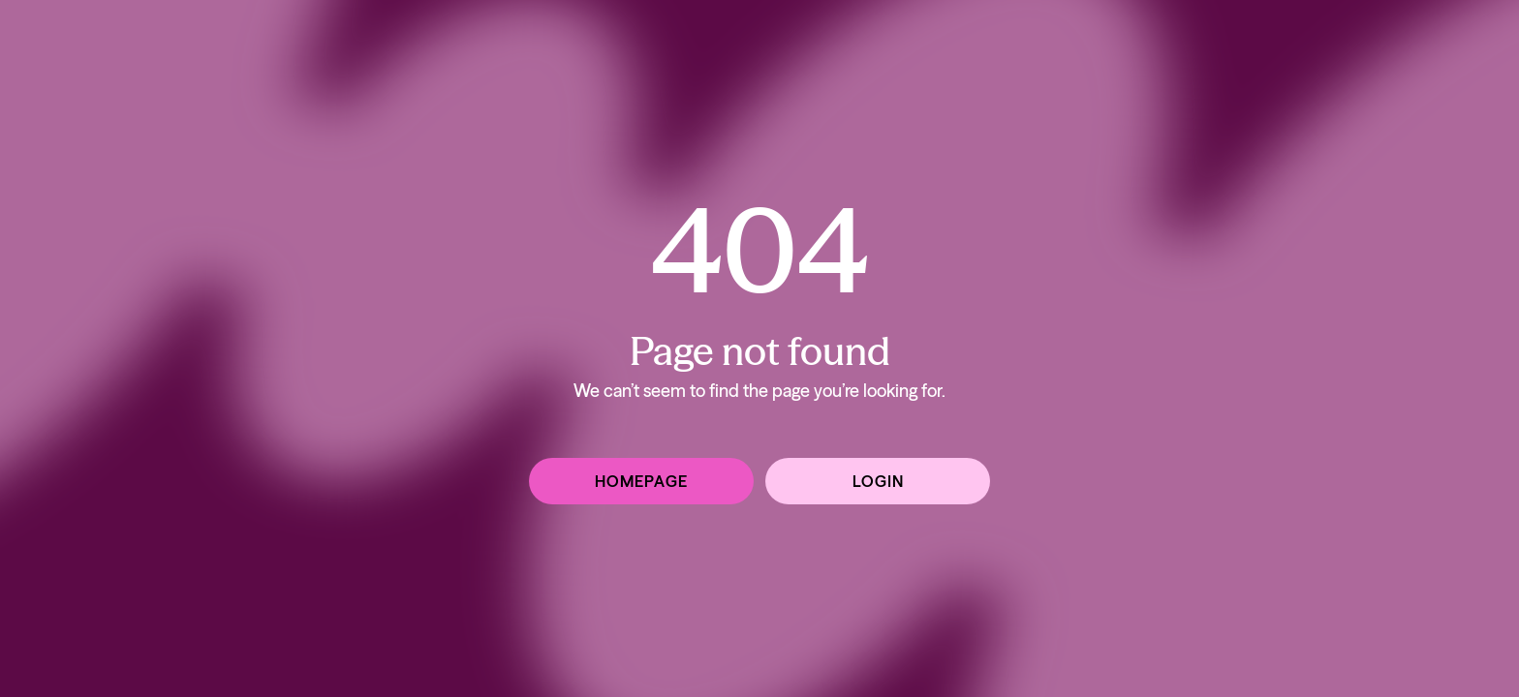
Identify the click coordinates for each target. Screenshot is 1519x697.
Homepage (641, 481)
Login (878, 481)
